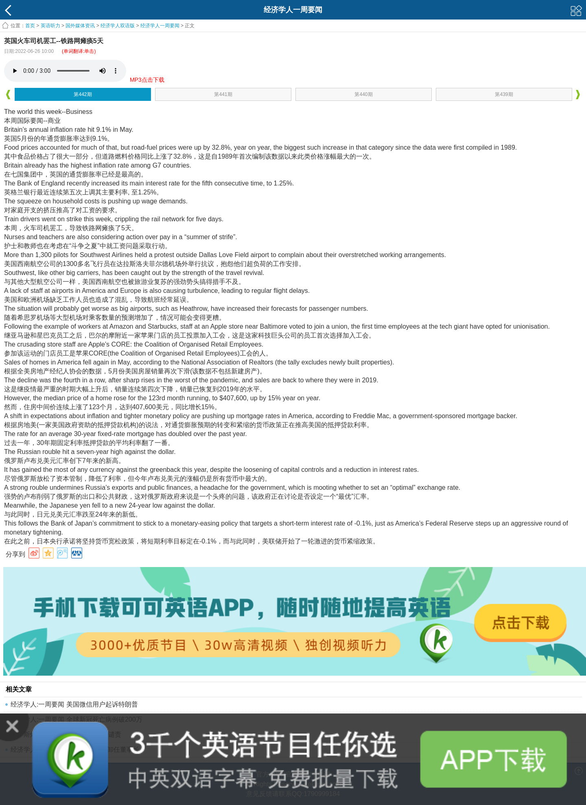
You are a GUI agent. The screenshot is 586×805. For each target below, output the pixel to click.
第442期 (83, 94)
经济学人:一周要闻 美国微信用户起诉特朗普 (74, 704)
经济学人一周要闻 (159, 25)
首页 (30, 25)
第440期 (363, 94)
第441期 (223, 94)
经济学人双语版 (118, 25)
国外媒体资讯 (80, 25)
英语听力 (50, 25)
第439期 (504, 94)
